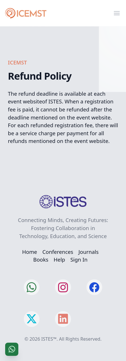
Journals (88, 251)
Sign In (79, 259)
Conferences (57, 251)
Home (29, 251)
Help (59, 259)
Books (40, 259)
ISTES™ (48, 339)
